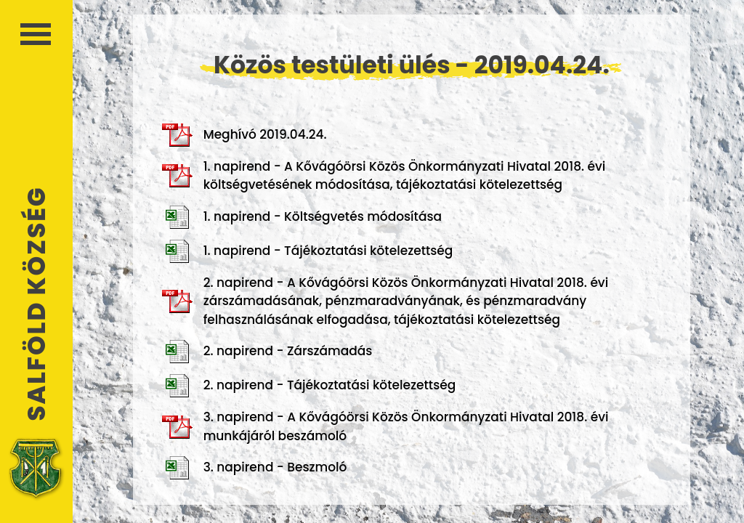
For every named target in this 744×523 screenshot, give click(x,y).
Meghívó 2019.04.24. (244, 135)
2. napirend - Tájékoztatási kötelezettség (309, 385)
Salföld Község (36, 304)
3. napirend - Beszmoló (254, 467)
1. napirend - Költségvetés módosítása (302, 217)
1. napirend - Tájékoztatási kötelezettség (307, 251)
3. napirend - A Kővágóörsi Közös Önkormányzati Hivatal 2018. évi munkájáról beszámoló (385, 426)
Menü (35, 34)
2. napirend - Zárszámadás (267, 351)
